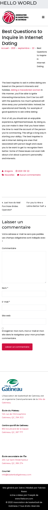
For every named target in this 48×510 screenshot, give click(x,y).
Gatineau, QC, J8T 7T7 (12, 432)
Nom (5, 288)
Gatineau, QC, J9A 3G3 (12, 417)
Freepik (31, 495)
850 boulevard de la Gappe (15, 429)
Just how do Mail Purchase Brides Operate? (11, 206)
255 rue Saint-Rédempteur (15, 460)
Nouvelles (9, 174)
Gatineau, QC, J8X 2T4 (12, 463)
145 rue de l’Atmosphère (14, 414)
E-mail (6, 301)
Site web (6, 315)
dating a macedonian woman (25, 89)
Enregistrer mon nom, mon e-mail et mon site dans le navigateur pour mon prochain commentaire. (23, 334)
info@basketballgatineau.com (16, 474)
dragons (8, 171)
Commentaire (9, 248)
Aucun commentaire (30, 174)
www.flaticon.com (24, 498)
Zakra (21, 487)
